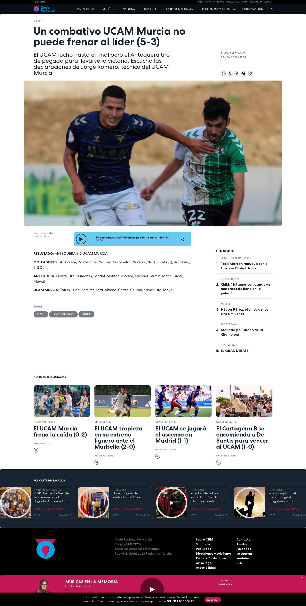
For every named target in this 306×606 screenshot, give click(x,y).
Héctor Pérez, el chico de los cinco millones (244, 311)
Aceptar (212, 599)
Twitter (242, 544)
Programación (252, 9)
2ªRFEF (38, 20)
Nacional (129, 9)
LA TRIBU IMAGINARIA (47, 490)
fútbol (86, 314)
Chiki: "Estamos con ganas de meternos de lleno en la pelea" (245, 288)
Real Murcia (241, 2)
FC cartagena (255, 2)
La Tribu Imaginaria (179, 9)
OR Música (225, 584)
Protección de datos (211, 558)
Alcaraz (268, 2)
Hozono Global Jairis (236, 258)
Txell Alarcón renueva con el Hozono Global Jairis (245, 266)
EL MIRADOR (119, 490)
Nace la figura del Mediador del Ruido (126, 495)
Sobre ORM (204, 539)
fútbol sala (229, 324)
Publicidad (203, 549)
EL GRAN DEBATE (234, 351)
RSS (239, 563)
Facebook (244, 549)
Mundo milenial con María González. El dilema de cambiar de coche (206, 497)
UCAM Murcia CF (63, 314)
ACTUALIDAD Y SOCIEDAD (49, 509)
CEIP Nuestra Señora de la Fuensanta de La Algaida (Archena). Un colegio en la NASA (51, 497)
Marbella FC (102, 422)
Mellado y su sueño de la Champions (242, 332)
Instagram (244, 553)
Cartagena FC (230, 278)
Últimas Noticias (225, 2)
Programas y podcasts (216, 9)
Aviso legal (204, 563)
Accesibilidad (206, 567)
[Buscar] (269, 9)
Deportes (150, 9)
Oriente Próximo (206, 2)
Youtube (243, 558)
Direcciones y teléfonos (213, 553)
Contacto (243, 539)
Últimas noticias (83, 9)
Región (107, 9)
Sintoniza (203, 544)
